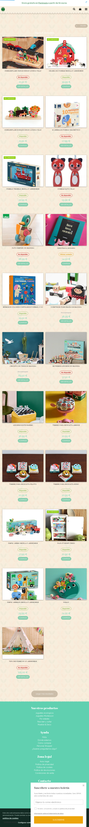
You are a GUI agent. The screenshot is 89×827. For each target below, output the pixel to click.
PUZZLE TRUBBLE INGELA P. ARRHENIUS (22, 189)
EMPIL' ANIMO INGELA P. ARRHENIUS (23, 543)
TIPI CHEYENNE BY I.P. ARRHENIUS (23, 661)
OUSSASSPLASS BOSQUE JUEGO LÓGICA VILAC (23, 130)
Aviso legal (44, 761)
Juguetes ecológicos (45, 713)
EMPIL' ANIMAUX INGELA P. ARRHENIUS (23, 602)
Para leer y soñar (44, 722)
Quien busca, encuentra (66, 248)
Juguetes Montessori (44, 716)
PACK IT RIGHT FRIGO (66, 543)
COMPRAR (66, 86)
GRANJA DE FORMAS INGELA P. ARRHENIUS (66, 71)
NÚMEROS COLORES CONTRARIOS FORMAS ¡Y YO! (23, 307)
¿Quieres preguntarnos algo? (44, 749)
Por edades (44, 719)
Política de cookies (44, 767)
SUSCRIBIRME (58, 820)
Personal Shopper (44, 746)
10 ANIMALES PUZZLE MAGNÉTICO (66, 130)
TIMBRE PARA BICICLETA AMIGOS (66, 425)
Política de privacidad (44, 764)
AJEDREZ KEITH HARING (23, 425)
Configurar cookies (25, 823)
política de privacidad (67, 809)
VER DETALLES (22, 86)
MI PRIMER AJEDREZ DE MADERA (66, 366)
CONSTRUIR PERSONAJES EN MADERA (66, 307)
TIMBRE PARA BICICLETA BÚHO (66, 484)
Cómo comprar (44, 743)
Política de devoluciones (44, 770)
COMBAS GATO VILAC (66, 189)
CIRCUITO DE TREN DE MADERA (23, 366)
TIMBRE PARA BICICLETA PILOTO (23, 484)
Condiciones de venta (44, 773)
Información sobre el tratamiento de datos (49, 813)
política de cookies (10, 818)
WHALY (66, 602)
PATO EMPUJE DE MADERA (23, 248)
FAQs (44, 737)
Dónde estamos (44, 740)
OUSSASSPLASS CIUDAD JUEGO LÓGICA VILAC (23, 71)
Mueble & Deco (44, 725)
